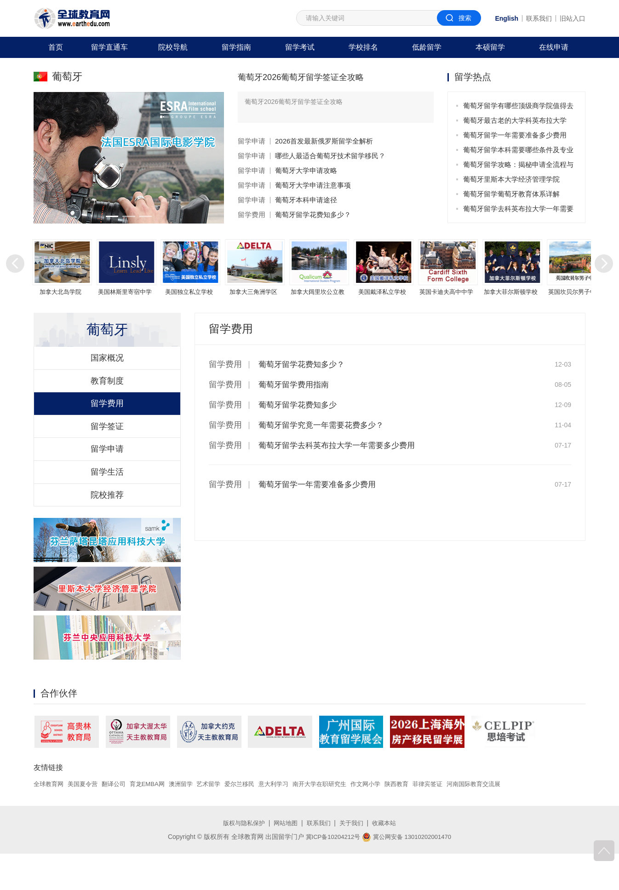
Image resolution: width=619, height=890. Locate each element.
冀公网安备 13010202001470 (408, 873)
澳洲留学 (190, 820)
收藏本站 (388, 859)
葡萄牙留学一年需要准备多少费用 (515, 135)
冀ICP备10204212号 (330, 873)
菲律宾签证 (454, 820)
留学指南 (236, 47)
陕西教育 (421, 820)
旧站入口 (572, 18)
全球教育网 (50, 820)
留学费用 (251, 214)
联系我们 (539, 18)
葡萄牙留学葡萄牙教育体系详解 (511, 194)
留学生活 (107, 502)
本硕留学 (490, 47)
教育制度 (107, 394)
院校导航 (173, 47)
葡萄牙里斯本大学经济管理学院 (511, 179)
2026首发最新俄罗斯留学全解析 (324, 141)
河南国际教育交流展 (503, 820)
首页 (55, 47)
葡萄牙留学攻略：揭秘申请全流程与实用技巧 (518, 166)
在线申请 (553, 47)
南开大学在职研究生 (339, 820)
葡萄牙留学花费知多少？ (313, 214)
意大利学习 (290, 820)
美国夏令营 (86, 820)
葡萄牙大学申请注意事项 (313, 185)
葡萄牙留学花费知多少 (299, 404)
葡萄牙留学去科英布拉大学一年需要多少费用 (518, 210)
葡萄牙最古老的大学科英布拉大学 (515, 120)
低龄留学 (426, 47)
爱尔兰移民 (253, 820)
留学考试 (300, 47)
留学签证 (107, 448)
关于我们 (354, 859)
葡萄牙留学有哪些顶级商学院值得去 (518, 105)
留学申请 (251, 141)
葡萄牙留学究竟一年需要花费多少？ (324, 425)
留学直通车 (109, 47)
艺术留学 (220, 820)
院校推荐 (107, 529)
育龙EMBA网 (155, 820)
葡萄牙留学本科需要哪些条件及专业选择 (518, 151)
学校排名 (363, 47)
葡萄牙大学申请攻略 (306, 170)
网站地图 (285, 859)
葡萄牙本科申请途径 (306, 200)
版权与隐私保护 (240, 859)
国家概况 (107, 367)
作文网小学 (388, 820)
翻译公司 (119, 820)
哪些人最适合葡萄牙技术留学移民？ (330, 156)
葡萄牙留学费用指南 (295, 384)
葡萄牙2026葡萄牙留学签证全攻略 (308, 77)
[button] (110, 216)
